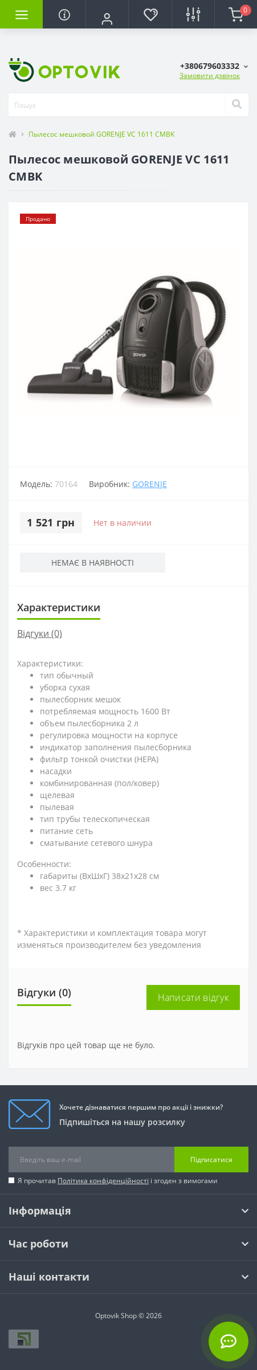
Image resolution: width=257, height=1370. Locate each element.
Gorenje (149, 484)
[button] (106, 19)
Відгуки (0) (39, 633)
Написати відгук (193, 997)
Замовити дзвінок (210, 75)
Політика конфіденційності (103, 1180)
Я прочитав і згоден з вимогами (118, 1180)
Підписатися (211, 1159)
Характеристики (58, 607)
